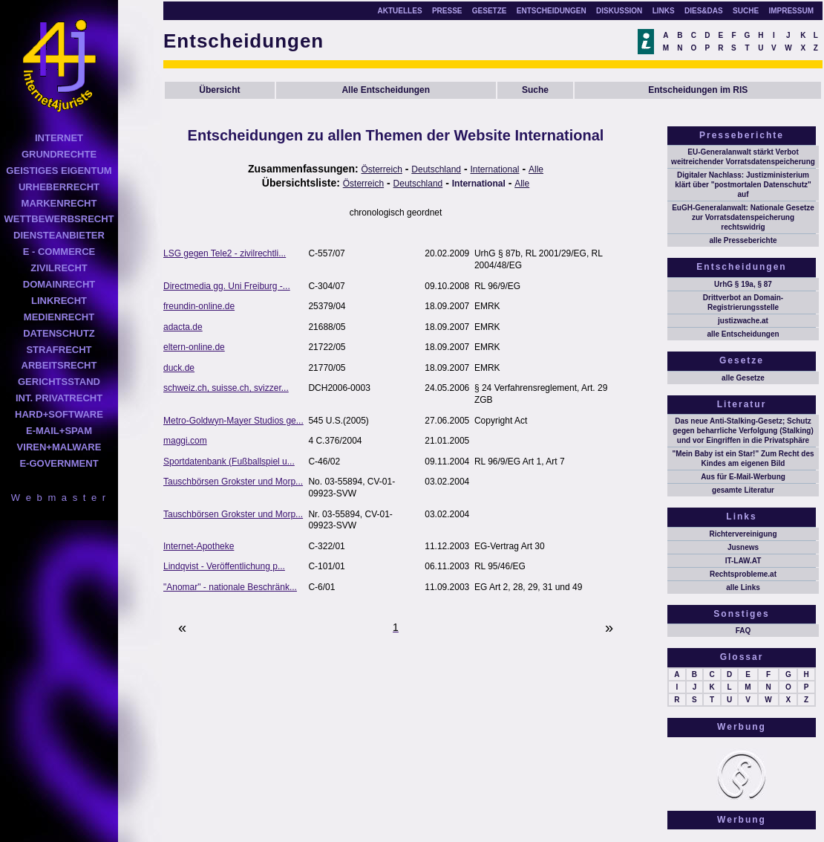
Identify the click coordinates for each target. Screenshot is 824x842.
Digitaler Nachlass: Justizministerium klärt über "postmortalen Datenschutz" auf (743, 184)
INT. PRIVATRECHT (59, 398)
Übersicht (219, 90)
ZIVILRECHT (59, 267)
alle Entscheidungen (743, 334)
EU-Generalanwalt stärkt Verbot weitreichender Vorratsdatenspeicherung (743, 157)
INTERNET (59, 137)
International (494, 169)
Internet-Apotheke (198, 546)
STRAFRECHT (58, 349)
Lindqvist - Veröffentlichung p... (224, 566)
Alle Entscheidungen (385, 90)
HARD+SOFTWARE (59, 414)
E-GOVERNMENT (58, 463)
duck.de (178, 368)
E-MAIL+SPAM (59, 430)
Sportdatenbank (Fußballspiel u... (229, 461)
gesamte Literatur (743, 490)
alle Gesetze (743, 378)
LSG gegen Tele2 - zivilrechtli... (224, 253)
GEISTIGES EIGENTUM (58, 170)
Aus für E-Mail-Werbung (743, 477)
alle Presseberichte (742, 240)
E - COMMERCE (59, 251)
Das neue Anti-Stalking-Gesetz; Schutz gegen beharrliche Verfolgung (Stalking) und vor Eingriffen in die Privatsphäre (743, 430)
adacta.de (183, 327)
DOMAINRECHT (59, 284)
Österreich (382, 169)
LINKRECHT (59, 300)
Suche (535, 90)
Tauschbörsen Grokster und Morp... (233, 481)
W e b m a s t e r (59, 497)
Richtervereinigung (742, 534)
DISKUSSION (619, 11)
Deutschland (436, 169)
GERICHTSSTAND (59, 381)
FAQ (743, 630)
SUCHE (746, 11)
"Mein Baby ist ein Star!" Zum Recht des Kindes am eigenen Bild (743, 458)
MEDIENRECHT (59, 317)
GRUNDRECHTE (59, 154)
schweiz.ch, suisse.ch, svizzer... (226, 388)
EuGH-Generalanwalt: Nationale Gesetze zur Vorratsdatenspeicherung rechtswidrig (743, 217)
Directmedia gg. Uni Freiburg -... (226, 286)
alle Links (743, 587)
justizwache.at (743, 321)
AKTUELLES (400, 11)
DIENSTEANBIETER (59, 235)
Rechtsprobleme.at (743, 574)
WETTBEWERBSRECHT (59, 218)
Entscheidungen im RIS (698, 90)
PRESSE (447, 11)
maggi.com (185, 440)
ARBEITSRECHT (59, 365)
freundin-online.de (199, 306)
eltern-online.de (194, 347)
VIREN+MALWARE (59, 447)
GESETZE (489, 11)
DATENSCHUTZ (59, 333)
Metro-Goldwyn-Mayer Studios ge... (233, 420)
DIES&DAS (703, 11)
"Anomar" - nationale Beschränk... (230, 587)
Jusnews (743, 547)
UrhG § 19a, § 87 (743, 284)
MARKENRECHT (59, 203)
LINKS (664, 11)
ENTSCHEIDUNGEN (551, 11)
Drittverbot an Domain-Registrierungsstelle (743, 302)
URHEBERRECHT (59, 186)
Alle (536, 169)
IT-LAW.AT (743, 561)
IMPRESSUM (791, 11)
